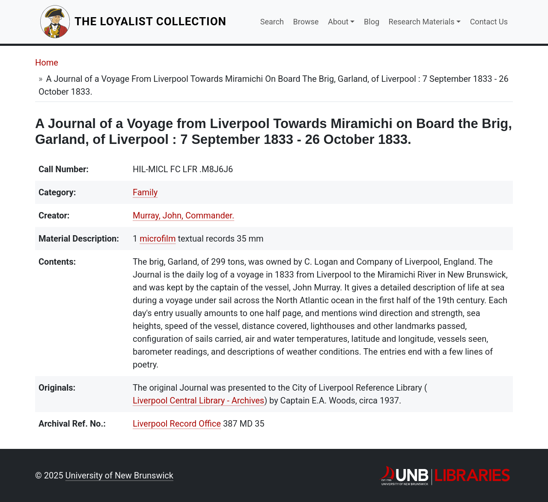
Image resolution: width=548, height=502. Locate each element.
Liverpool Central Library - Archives (198, 400)
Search (272, 21)
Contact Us (489, 21)
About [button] (338, 21)
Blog (371, 21)
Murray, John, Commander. (183, 215)
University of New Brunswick (119, 475)
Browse (306, 21)
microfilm (158, 238)
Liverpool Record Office (177, 423)
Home (46, 62)
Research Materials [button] (422, 21)
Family (145, 192)
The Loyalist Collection (151, 21)
